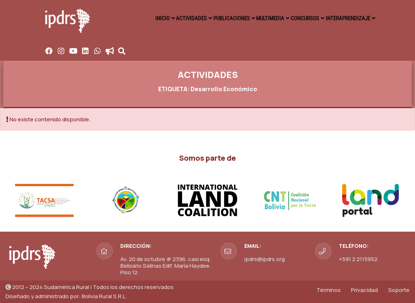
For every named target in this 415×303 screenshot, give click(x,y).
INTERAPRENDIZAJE (346, 18)
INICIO (142, 18)
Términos (328, 290)
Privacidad (364, 290)
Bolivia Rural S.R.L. (104, 296)
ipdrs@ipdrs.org (264, 259)
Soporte (398, 290)
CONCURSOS (300, 18)
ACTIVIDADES (175, 18)
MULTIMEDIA (261, 18)
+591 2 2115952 (358, 259)
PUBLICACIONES (219, 18)
